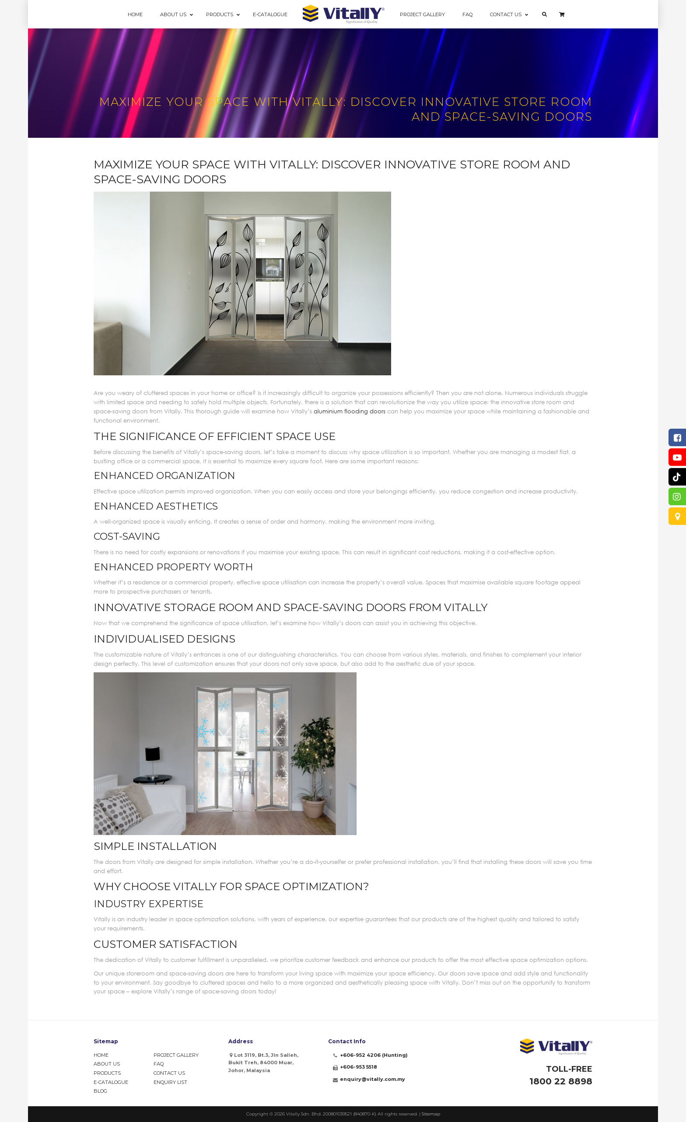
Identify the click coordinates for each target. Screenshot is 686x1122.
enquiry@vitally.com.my (372, 1079)
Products (107, 1073)
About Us (107, 1064)
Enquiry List (170, 1082)
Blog (100, 1091)
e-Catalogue (111, 1082)
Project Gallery (176, 1055)
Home (101, 1055)
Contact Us (169, 1073)
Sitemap (431, 1114)
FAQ (159, 1064)
